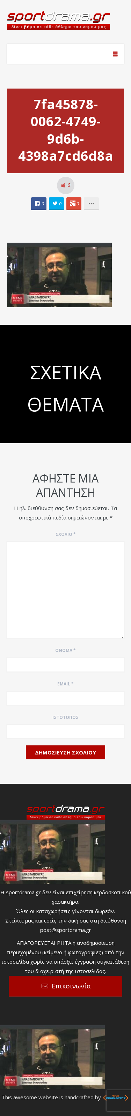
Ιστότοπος (65, 717)
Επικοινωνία (71, 985)
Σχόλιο (66, 534)
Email (65, 684)
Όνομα (65, 650)
